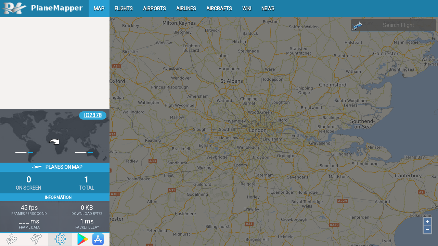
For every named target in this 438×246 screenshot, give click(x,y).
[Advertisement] (55, 63)
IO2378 (93, 115)
